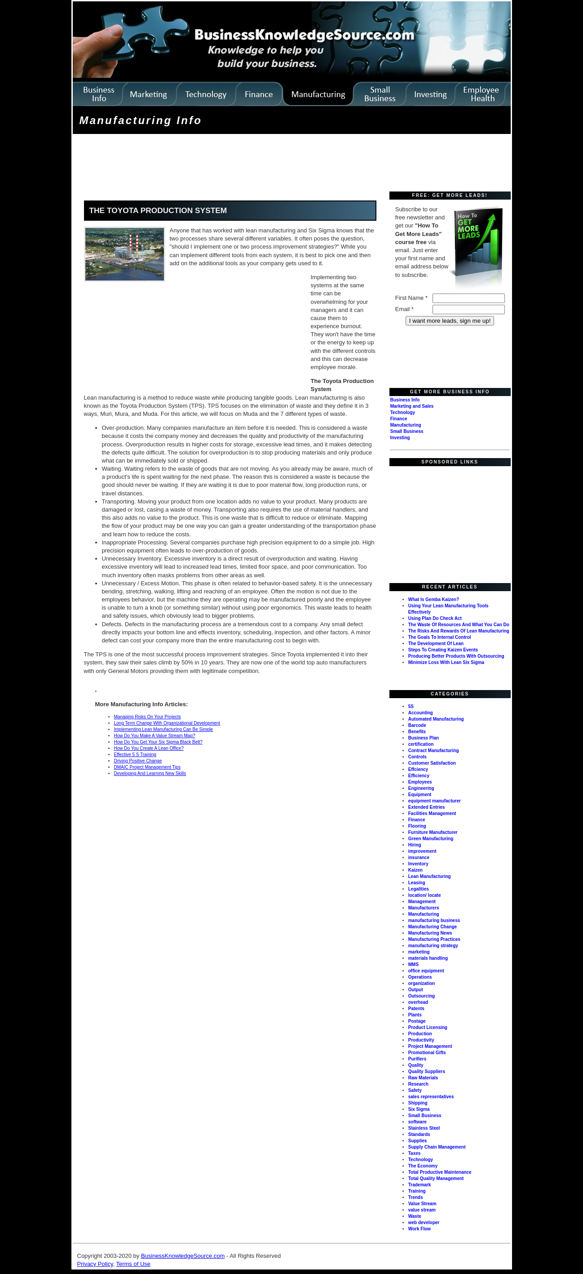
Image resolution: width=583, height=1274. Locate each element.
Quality (416, 1065)
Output (415, 989)
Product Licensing (427, 1027)
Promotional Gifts (427, 1052)
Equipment (420, 794)
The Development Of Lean (436, 643)
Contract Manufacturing (433, 750)
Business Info (405, 399)
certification (421, 744)
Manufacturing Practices (434, 939)
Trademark (419, 1184)
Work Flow (419, 1228)
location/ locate (424, 895)
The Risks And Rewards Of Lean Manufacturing (458, 630)
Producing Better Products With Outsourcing (456, 656)
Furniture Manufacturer (433, 832)
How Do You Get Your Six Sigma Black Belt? (158, 741)
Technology (402, 412)
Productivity (421, 1040)
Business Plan (423, 737)
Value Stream (422, 1203)
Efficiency (418, 775)
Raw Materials (423, 1077)
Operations (420, 977)
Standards (419, 1134)
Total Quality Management (436, 1178)
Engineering (421, 788)
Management (422, 901)
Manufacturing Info (141, 120)
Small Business (407, 431)
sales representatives (431, 1096)
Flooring (417, 826)
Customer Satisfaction (432, 763)
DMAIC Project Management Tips (147, 767)
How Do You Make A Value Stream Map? (154, 735)
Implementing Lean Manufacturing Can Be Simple (163, 729)
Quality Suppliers (426, 1071)
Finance (398, 418)
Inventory (418, 863)
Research (418, 1084)
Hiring (414, 844)
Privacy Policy (95, 1264)
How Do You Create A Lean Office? (149, 748)
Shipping (418, 1102)
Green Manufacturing (431, 838)
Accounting (420, 712)
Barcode (417, 725)
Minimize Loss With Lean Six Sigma (446, 662)
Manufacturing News (430, 933)
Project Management (430, 1046)
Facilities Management (432, 813)
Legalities (418, 888)
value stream (422, 1209)
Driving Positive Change (138, 760)
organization (421, 983)
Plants (415, 1014)
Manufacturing (405, 425)
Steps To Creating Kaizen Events (443, 649)
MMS (413, 964)
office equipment (426, 970)
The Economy (423, 1165)
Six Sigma (419, 1109)
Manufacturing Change (432, 926)
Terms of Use (133, 1264)
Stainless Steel (424, 1128)
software (417, 1121)
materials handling (428, 958)
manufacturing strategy (433, 945)
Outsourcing (421, 995)
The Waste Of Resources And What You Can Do (458, 624)
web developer (423, 1222)
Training (417, 1191)
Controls (417, 756)
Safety (415, 1090)
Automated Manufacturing (436, 719)
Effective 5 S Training (135, 754)
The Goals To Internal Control (439, 637)
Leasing (416, 882)
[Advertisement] (237, 163)
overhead (418, 1002)
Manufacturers (423, 907)
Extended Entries (426, 807)
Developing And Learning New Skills (150, 773)
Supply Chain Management (437, 1147)
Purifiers (417, 1058)
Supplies (417, 1140)
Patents (416, 1008)
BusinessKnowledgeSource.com (183, 1255)
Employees (420, 782)
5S (411, 706)
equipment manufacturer (434, 800)
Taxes (414, 1153)
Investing (400, 437)
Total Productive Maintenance (440, 1172)
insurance (418, 857)
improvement (422, 851)
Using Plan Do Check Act (435, 618)
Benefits (417, 731)
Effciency (418, 769)
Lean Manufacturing (429, 876)
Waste (414, 1216)
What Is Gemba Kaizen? (433, 599)
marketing (419, 951)
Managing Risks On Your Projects (147, 716)
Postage (417, 1021)
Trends (415, 1197)
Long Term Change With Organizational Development (167, 723)
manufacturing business (434, 920)
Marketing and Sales (412, 406)
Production (420, 1033)
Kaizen (415, 870)
